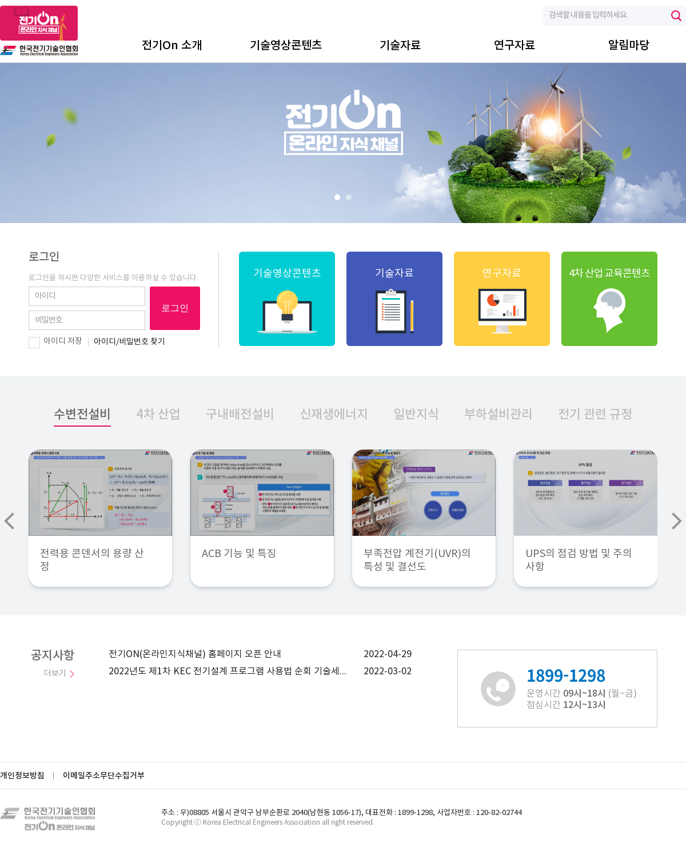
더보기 (55, 674)
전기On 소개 (172, 46)
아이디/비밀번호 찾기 (129, 342)
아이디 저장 (62, 341)
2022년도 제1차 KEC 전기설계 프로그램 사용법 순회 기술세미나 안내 (231, 671)
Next (677, 521)
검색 (676, 16)
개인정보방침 (22, 776)
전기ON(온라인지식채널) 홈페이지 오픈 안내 (195, 654)
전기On (39, 31)
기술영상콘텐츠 (286, 46)
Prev (9, 521)
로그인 (175, 308)
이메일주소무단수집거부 (104, 776)
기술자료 (400, 46)
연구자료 (514, 46)
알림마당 (628, 46)
